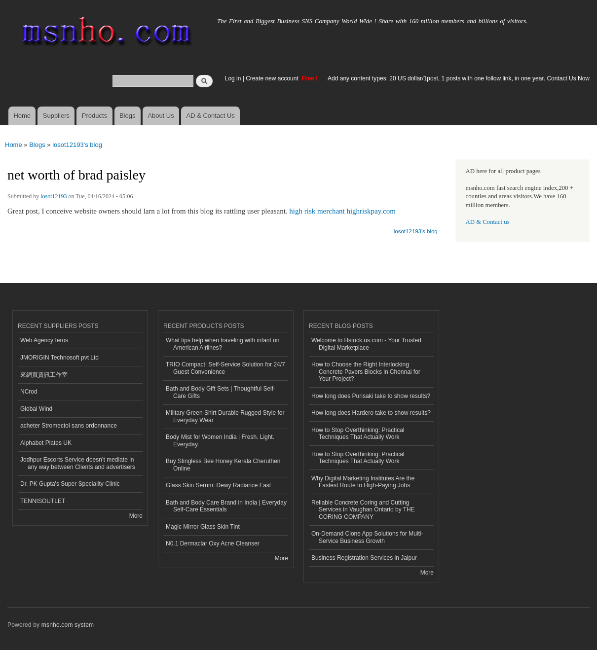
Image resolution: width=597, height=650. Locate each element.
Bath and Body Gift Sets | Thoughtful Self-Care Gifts (220, 392)
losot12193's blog (77, 144)
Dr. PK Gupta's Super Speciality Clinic (69, 483)
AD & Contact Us (211, 115)
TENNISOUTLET (42, 501)
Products (94, 115)
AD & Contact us (488, 221)
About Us (161, 115)
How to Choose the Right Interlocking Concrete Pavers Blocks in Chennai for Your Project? (365, 371)
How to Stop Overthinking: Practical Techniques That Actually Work (358, 433)
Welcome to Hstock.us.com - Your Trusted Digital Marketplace (366, 344)
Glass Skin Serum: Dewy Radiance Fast (218, 485)
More (136, 515)
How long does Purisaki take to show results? (370, 396)
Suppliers (56, 115)
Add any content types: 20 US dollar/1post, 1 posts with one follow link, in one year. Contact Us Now (459, 78)
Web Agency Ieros (44, 340)
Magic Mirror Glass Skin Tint (203, 526)
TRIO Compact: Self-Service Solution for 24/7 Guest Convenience (225, 368)
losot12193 (53, 196)
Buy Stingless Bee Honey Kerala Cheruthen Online (223, 464)
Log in (233, 78)
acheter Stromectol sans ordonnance (68, 425)
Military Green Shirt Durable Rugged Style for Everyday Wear (225, 416)
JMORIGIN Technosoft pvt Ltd (59, 357)
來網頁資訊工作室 (44, 374)
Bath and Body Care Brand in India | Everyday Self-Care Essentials (226, 506)
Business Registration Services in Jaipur (364, 557)
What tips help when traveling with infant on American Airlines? (223, 344)
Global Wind (36, 408)
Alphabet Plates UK (46, 442)
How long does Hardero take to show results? (371, 412)
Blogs (127, 115)
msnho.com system (67, 624)
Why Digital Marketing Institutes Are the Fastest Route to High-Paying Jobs (362, 482)
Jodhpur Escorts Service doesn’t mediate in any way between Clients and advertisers (77, 463)
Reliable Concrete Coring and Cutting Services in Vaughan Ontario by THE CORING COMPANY (363, 509)
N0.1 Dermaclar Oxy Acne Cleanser (213, 543)
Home (22, 115)
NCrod (28, 391)
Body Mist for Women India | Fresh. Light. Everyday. (220, 440)
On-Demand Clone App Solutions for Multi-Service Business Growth (367, 537)
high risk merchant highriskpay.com (342, 211)
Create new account (273, 78)
